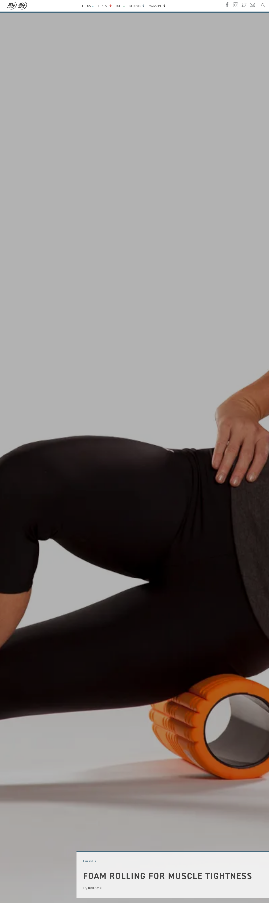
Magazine (155, 6)
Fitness (103, 6)
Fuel (119, 6)
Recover (135, 6)
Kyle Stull (95, 888)
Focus (86, 6)
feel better (90, 860)
